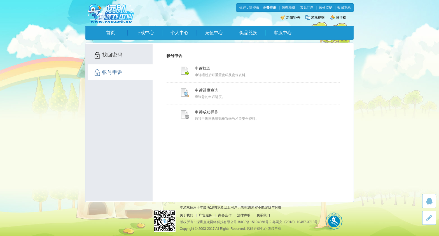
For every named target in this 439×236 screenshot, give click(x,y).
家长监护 (325, 8)
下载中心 (145, 32)
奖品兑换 (248, 32)
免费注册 (269, 8)
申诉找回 (203, 68)
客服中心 (283, 32)
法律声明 (244, 215)
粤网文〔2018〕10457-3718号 (295, 222)
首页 (110, 32)
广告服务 (205, 215)
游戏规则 (314, 17)
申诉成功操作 (206, 112)
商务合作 (225, 215)
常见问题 (307, 8)
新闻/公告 (290, 17)
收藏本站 (344, 8)
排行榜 (338, 17)
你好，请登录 (249, 8)
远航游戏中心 (111, 13)
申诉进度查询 (206, 90)
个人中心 (179, 32)
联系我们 (263, 215)
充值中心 (214, 32)
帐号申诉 (108, 72)
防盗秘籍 (288, 8)
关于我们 (186, 215)
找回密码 (108, 55)
